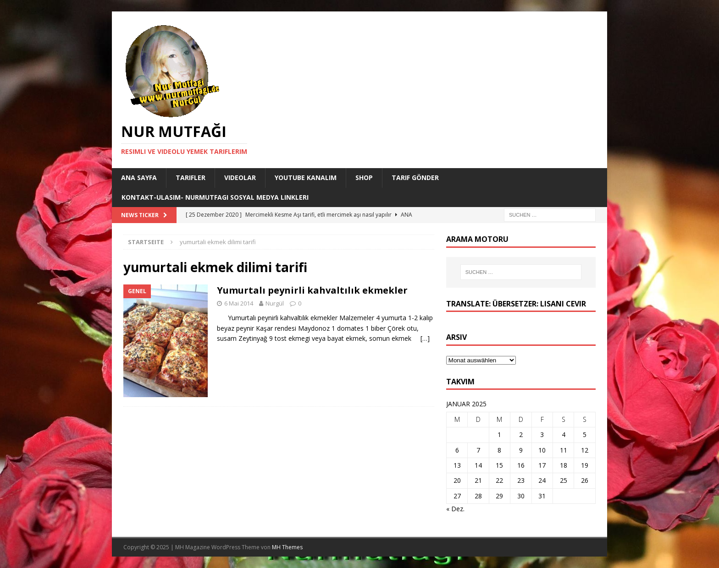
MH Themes (287, 547)
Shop (364, 177)
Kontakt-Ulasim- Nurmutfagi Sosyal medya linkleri (215, 197)
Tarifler (190, 177)
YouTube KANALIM (306, 177)
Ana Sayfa (139, 177)
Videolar (240, 177)
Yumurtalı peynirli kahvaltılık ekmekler (312, 290)
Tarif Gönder (415, 177)
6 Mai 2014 (238, 303)
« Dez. (455, 508)
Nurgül (274, 303)
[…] (425, 338)
